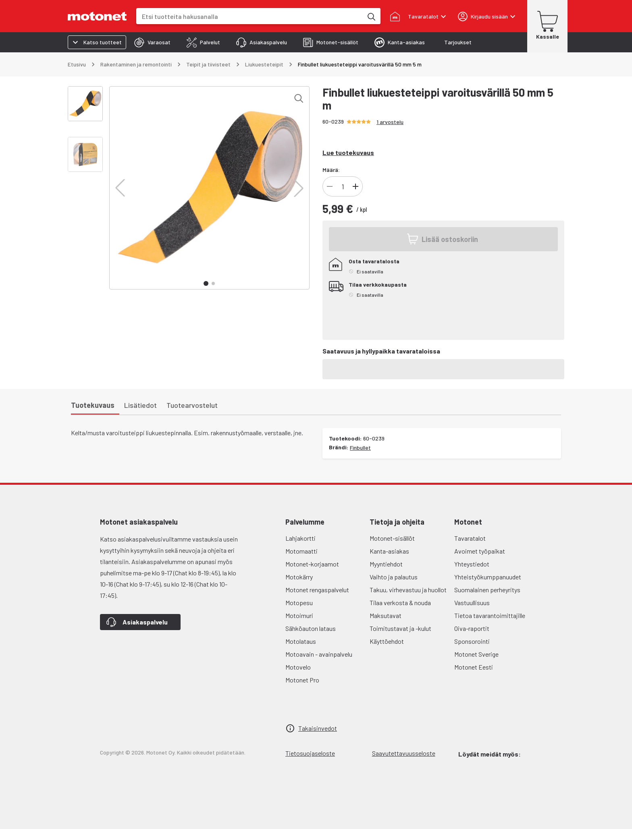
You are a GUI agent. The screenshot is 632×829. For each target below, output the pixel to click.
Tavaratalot (470, 538)
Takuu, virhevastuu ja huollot (408, 589)
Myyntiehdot (386, 564)
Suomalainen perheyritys (487, 589)
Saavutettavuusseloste (403, 753)
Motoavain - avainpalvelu (318, 654)
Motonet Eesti (473, 667)
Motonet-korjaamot (312, 564)
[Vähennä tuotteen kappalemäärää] (330, 186)
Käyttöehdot (387, 641)
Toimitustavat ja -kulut (400, 628)
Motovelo (298, 667)
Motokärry (299, 577)
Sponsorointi (472, 641)
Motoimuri (299, 615)
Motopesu (299, 602)
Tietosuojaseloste (310, 753)
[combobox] (249, 16)
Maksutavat (385, 615)
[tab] (152, 42)
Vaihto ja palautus (394, 577)
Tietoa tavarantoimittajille (489, 615)
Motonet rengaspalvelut (317, 589)
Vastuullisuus (472, 602)
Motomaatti (301, 551)
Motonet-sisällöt (392, 538)
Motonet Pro (302, 680)
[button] (120, 188)
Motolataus (300, 641)
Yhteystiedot (471, 564)
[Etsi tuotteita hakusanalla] (371, 16)
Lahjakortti (300, 538)
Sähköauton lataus (310, 628)
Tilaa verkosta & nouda (400, 602)
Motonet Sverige (476, 654)
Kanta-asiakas (389, 551)
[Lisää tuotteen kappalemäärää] (355, 186)
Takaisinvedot (317, 728)
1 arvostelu (389, 121)
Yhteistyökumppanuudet (487, 577)
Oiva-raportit (471, 628)
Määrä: (331, 169)
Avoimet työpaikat (479, 551)
